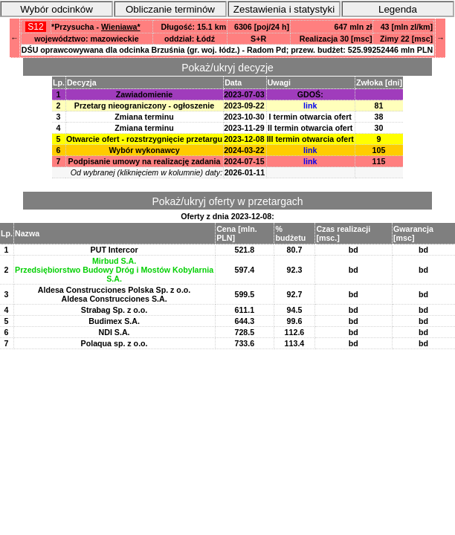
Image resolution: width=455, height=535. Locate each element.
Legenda (397, 9)
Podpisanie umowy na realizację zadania (144, 161)
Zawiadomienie (144, 94)
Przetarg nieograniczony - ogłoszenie (144, 105)
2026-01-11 (245, 172)
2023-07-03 (244, 94)
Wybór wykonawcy (144, 150)
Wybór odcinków (56, 9)
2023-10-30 (244, 116)
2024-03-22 (244, 150)
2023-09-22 (244, 105)
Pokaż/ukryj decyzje (227, 68)
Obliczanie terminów (170, 9)
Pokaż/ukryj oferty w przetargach (227, 201)
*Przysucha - (96, 26)
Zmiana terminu (143, 116)
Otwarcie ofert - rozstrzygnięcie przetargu (144, 138)
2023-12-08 (244, 138)
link (310, 105)
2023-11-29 (244, 127)
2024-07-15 (244, 161)
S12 (35, 27)
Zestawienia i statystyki (284, 9)
